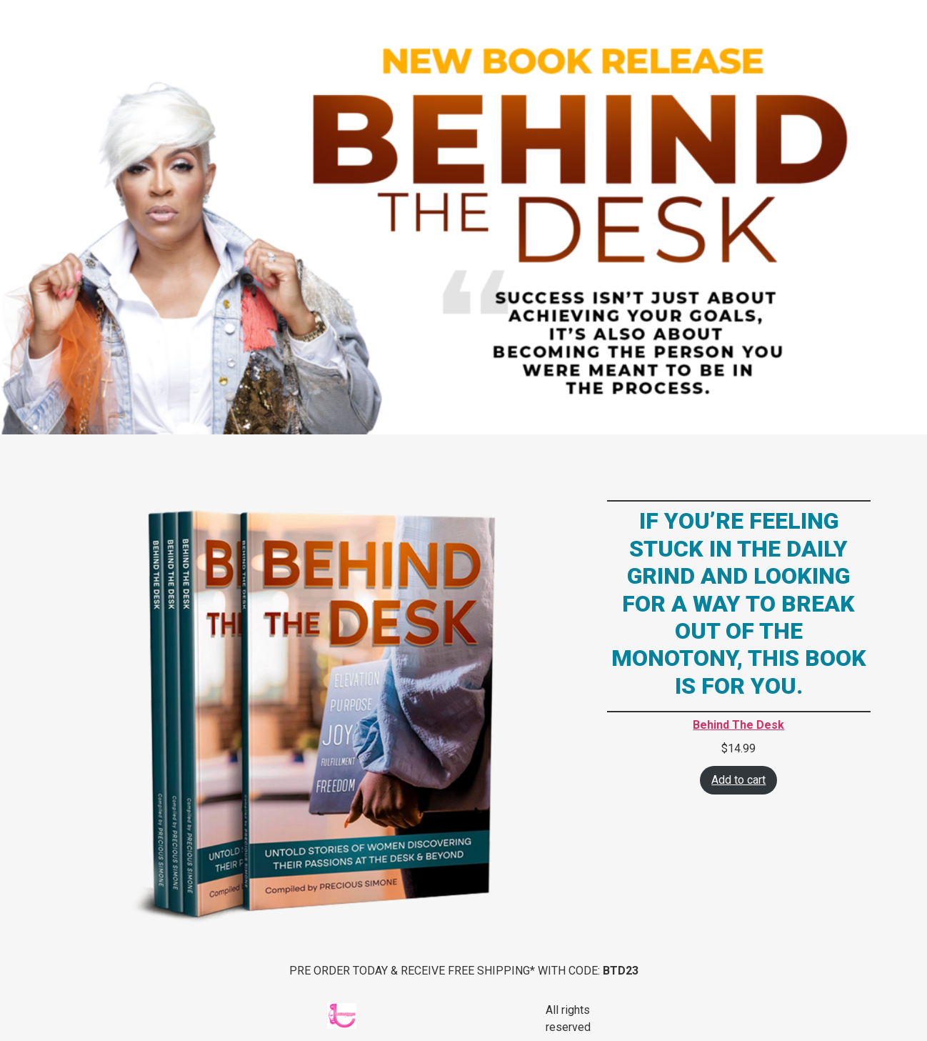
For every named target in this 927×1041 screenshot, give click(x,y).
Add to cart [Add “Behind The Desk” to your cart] (738, 780)
